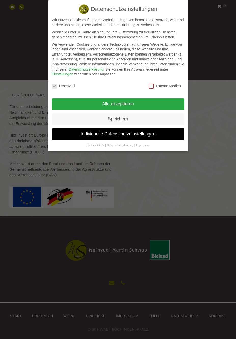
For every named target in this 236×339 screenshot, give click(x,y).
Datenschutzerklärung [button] (120, 142)
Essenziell (63, 82)
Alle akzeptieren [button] (118, 100)
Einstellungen (62, 71)
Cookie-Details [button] (96, 142)
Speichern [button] (118, 115)
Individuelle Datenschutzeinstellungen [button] (118, 130)
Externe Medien (165, 82)
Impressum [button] (142, 142)
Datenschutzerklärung (86, 66)
